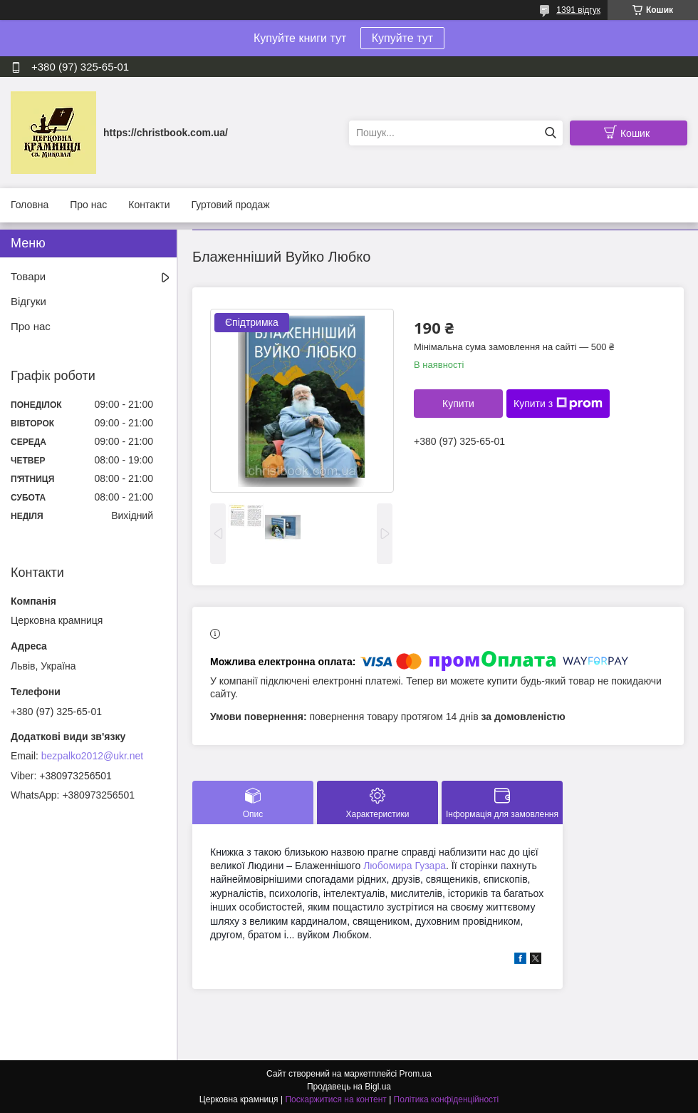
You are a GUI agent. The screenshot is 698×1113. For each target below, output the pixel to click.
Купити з (558, 403)
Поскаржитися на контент (335, 1099)
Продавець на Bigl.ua (349, 1087)
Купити (458, 403)
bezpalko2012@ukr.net (92, 755)
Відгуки (28, 301)
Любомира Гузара (404, 865)
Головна (29, 204)
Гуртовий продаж (230, 204)
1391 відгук (578, 10)
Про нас (88, 204)
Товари (28, 276)
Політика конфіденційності (446, 1099)
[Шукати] (550, 132)
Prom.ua (416, 1074)
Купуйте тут (402, 38)
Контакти (149, 204)
